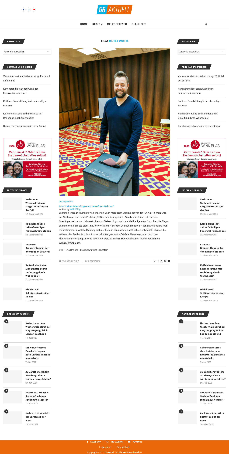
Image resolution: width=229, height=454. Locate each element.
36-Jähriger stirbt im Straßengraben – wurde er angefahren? (213, 375)
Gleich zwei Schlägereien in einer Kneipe (199, 126)
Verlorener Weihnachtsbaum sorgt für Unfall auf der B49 (211, 205)
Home (84, 24)
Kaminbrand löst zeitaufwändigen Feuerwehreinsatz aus (213, 227)
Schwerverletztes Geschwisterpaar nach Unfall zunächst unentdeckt (212, 353)
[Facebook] (23, 9)
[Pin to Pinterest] (165, 261)
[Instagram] (29, 9)
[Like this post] (154, 261)
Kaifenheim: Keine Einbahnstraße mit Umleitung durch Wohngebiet (211, 270)
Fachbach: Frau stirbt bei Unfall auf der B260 (212, 417)
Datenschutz (123, 447)
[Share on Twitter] (161, 261)
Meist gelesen (117, 24)
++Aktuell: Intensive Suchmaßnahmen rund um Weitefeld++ (212, 396)
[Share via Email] (169, 261)
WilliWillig (75, 209)
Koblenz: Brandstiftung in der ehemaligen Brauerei (212, 248)
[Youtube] (34, 9)
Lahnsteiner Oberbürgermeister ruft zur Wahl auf (86, 206)
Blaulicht (139, 24)
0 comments (92, 261)
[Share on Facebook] (158, 261)
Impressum (105, 447)
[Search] (206, 24)
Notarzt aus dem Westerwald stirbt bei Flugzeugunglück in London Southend (212, 328)
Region (97, 24)
